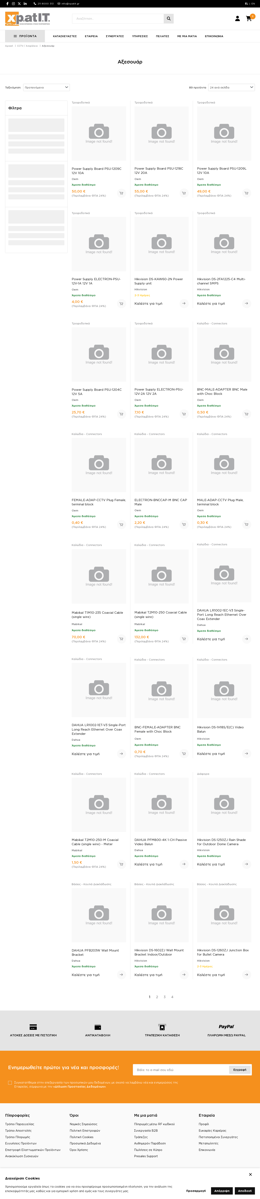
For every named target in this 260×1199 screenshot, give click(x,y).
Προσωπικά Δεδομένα (85, 1143)
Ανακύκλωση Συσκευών (21, 1156)
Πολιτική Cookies (81, 1137)
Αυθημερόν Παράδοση (150, 1143)
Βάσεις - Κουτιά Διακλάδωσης (91, 884)
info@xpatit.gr (70, 3)
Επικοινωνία (207, 1149)
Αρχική (9, 46)
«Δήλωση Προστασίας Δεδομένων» (79, 1086)
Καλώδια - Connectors (212, 323)
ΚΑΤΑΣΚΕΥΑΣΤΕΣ (65, 36)
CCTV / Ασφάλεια (27, 46)
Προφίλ (204, 1124)
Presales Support (146, 1156)
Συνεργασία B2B (146, 1130)
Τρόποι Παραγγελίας (19, 1124)
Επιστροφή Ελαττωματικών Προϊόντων (33, 1149)
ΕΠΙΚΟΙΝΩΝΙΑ (214, 36)
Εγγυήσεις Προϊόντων (21, 1143)
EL (246, 3)
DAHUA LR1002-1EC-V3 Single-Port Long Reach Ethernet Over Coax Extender (221, 615)
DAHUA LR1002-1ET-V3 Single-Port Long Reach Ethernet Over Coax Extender (99, 729)
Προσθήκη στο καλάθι (121, 193)
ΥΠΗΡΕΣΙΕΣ (140, 36)
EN (253, 3)
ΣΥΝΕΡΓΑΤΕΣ (115, 36)
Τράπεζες (141, 1137)
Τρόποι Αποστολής (18, 1130)
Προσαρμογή (196, 1190)
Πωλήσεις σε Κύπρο (148, 1149)
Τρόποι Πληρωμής (17, 1137)
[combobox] (46, 87)
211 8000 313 (46, 3)
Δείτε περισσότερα (184, 303)
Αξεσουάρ (48, 46)
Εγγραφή (239, 1069)
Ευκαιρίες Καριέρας (212, 1130)
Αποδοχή (245, 1190)
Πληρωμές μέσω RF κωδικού (154, 1124)
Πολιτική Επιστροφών (85, 1130)
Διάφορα (203, 773)
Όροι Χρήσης (79, 1149)
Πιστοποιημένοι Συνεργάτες (218, 1137)
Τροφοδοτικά (81, 102)
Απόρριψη (222, 1190)
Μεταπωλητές (208, 1143)
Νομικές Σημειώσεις (83, 1124)
